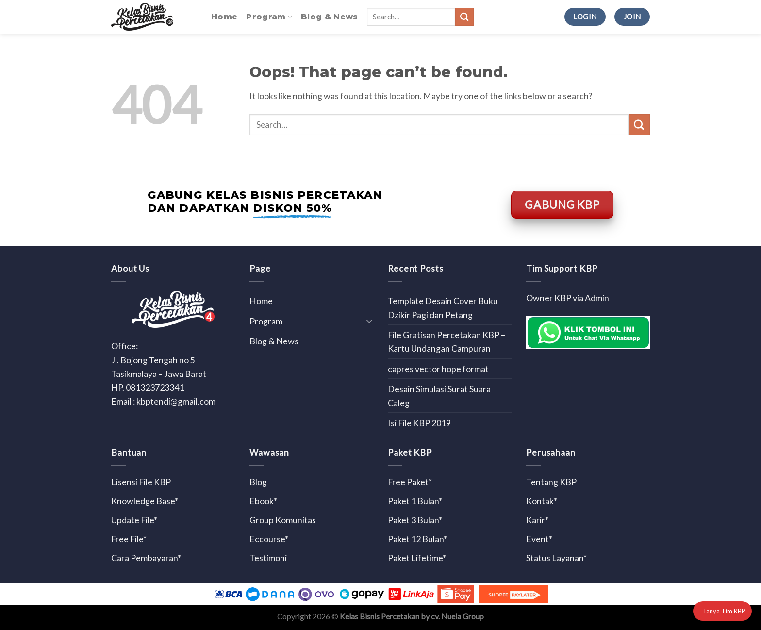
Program (269, 16)
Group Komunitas (282, 519)
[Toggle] (369, 320)
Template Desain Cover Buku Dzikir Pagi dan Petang (443, 307)
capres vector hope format (438, 368)
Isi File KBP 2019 (419, 422)
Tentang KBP (551, 482)
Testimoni (268, 557)
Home (224, 16)
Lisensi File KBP (141, 482)
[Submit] (464, 17)
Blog (258, 482)
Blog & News (329, 16)
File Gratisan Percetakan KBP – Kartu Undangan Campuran (446, 341)
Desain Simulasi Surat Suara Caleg (439, 395)
